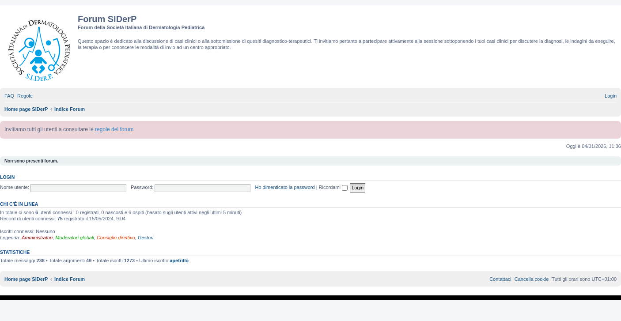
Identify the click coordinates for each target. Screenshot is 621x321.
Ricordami (333, 187)
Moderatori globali (74, 237)
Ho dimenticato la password (284, 187)
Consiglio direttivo (116, 237)
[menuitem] (9, 96)
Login (7, 177)
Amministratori (37, 237)
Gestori (145, 237)
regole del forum (114, 129)
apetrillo (179, 260)
